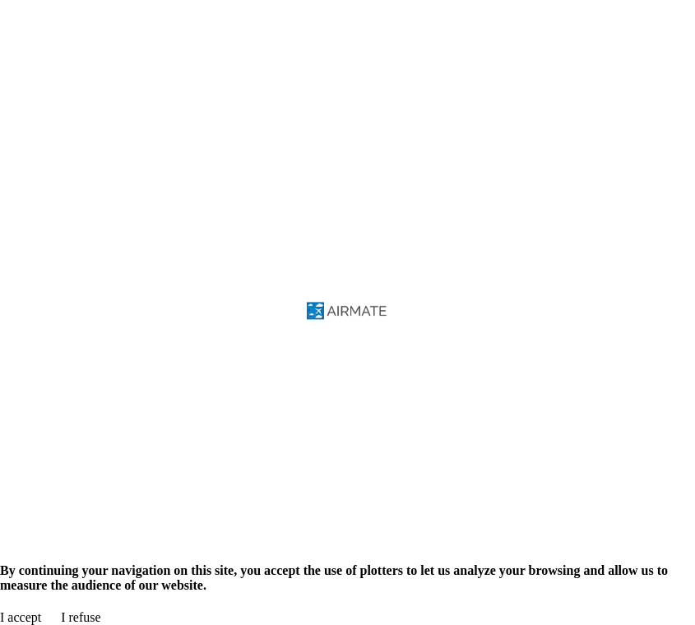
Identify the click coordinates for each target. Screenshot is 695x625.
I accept (20, 617)
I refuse (80, 617)
